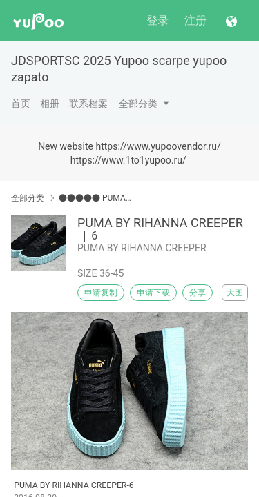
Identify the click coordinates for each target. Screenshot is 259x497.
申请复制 (100, 293)
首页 (20, 103)
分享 (197, 293)
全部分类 (138, 103)
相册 (49, 103)
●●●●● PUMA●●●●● (95, 198)
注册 (195, 20)
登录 (157, 20)
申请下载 (153, 293)
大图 (235, 293)
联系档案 (88, 103)
